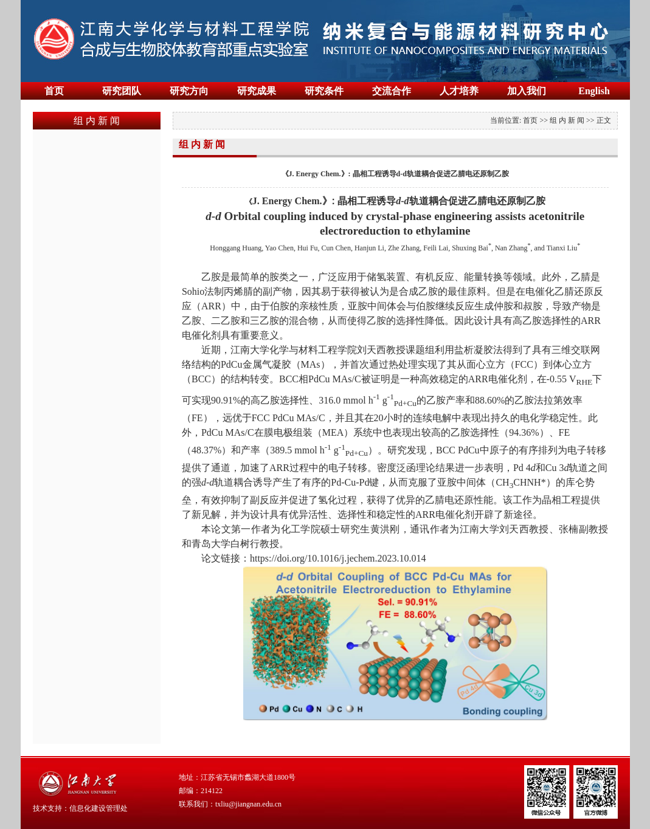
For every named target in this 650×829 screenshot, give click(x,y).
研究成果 (256, 91)
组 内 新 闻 (567, 120)
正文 (603, 120)
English (594, 91)
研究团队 (121, 91)
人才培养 (459, 91)
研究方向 (189, 91)
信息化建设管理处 (98, 808)
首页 (54, 91)
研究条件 (324, 91)
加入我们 (526, 91)
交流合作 (391, 91)
